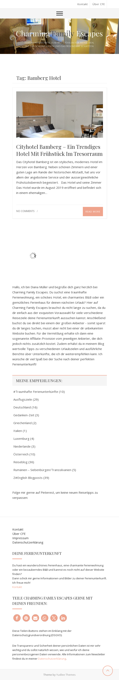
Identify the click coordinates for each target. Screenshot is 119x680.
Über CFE (98, 4)
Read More (92, 211)
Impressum (20, 538)
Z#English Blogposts (28, 478)
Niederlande (22, 446)
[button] (17, 618)
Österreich (21, 454)
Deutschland (22, 407)
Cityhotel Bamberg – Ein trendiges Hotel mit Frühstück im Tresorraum (59, 150)
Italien (17, 431)
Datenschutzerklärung (27, 542)
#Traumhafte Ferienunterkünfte (35, 392)
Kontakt (82, 4)
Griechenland (22, 423)
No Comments (25, 211)
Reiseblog (20, 462)
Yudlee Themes (66, 675)
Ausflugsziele (22, 399)
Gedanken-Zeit (23, 415)
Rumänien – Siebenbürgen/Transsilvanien (42, 470)
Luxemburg (21, 438)
